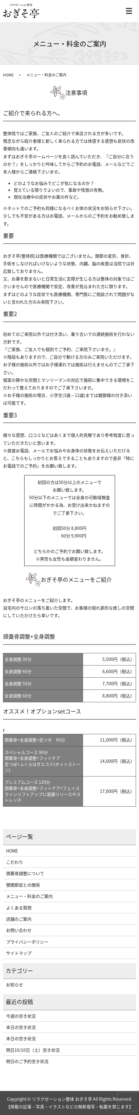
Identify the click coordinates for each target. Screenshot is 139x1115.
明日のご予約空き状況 (27, 1061)
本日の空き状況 (21, 1027)
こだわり (14, 862)
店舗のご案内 (18, 919)
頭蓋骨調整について (25, 873)
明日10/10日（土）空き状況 (33, 1050)
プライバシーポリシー (27, 942)
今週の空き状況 (21, 1016)
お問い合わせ (18, 930)
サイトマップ (18, 953)
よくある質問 (18, 908)
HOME (8, 75)
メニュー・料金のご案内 (29, 896)
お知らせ (14, 984)
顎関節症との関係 (23, 885)
